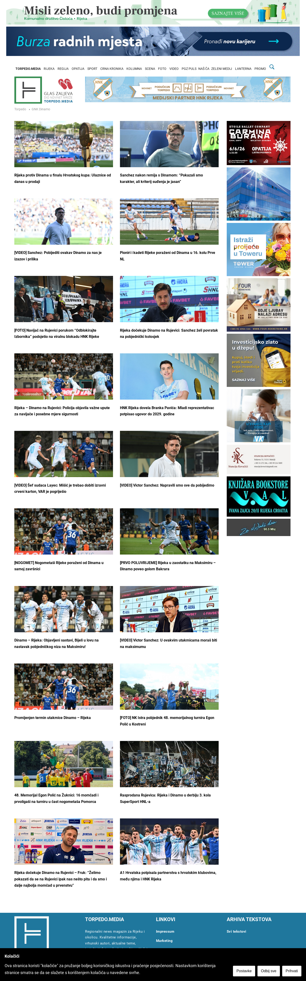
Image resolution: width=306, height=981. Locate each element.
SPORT (92, 69)
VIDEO (174, 69)
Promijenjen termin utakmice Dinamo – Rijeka (52, 718)
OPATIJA (78, 69)
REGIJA (63, 69)
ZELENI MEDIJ (221, 69)
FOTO (162, 69)
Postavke (244, 971)
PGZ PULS (189, 69)
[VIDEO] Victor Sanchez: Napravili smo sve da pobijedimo (167, 485)
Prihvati (292, 971)
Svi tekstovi (236, 931)
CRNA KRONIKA (111, 69)
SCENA (150, 69)
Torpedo (20, 109)
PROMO (260, 69)
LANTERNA (243, 69)
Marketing (164, 941)
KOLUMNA (134, 69)
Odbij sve (268, 971)
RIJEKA (49, 69)
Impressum (165, 931)
